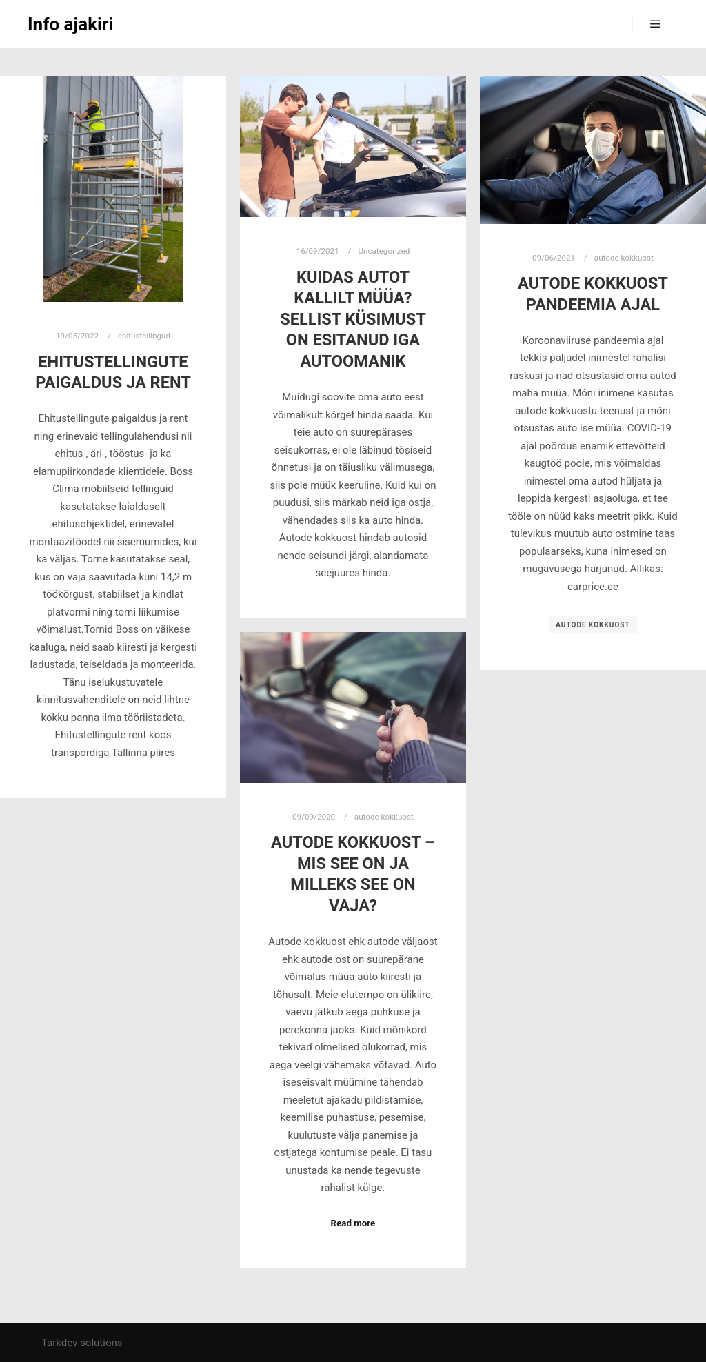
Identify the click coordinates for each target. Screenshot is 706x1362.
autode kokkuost (624, 258)
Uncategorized (384, 251)
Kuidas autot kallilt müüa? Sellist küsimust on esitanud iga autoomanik (353, 319)
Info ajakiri (70, 24)
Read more (353, 1223)
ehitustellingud (144, 335)
